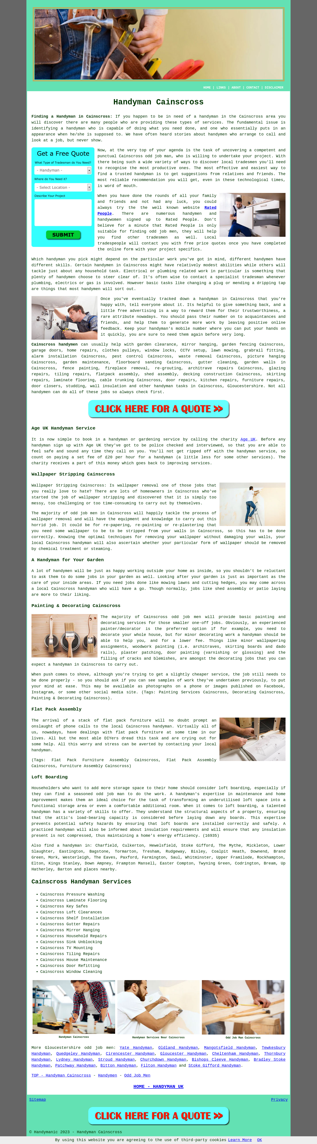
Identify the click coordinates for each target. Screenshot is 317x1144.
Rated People (181, 219)
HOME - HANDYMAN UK (158, 1086)
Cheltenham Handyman (235, 1053)
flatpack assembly (117, 374)
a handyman (206, 116)
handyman (75, 128)
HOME (207, 87)
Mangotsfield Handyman (230, 1048)
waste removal (195, 356)
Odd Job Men (137, 1075)
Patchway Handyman (75, 1065)
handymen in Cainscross (120, 265)
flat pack (127, 732)
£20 (108, 457)
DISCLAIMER (274, 87)
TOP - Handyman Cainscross (61, 1075)
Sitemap (37, 1100)
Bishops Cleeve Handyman (220, 1059)
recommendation (148, 180)
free (122, 311)
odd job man (158, 156)
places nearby (99, 869)
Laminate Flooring (86, 900)
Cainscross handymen (54, 344)
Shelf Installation (87, 918)
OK (259, 1140)
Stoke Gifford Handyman (214, 1065)
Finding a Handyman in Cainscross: (71, 116)
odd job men (98, 1048)
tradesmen (246, 162)
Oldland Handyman (178, 1048)
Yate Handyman (136, 1048)
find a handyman (63, 845)
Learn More (240, 1140)
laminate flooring (73, 380)
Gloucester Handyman (183, 1053)
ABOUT (236, 87)
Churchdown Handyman (163, 1059)
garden (126, 577)
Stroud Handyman (116, 1059)
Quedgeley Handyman (78, 1053)
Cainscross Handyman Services (81, 882)
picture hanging (266, 356)
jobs (105, 392)
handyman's (161, 328)
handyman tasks (171, 386)
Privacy (279, 1100)
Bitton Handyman (118, 1065)
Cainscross (242, 299)
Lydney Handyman (74, 1059)
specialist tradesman (240, 277)
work (203, 271)
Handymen (107, 1075)
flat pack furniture (127, 720)
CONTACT (252, 87)
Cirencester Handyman (130, 1053)
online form (120, 249)
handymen (217, 134)
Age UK (248, 439)
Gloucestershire (245, 386)
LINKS (221, 87)
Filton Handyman (159, 1065)
